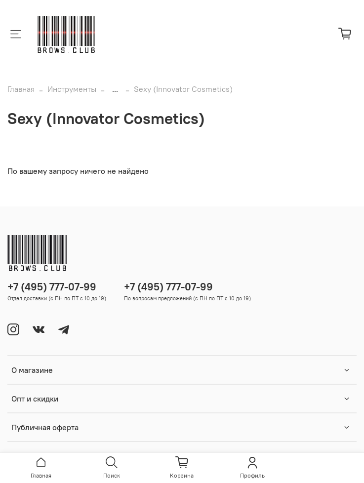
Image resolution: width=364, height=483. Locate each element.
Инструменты (71, 89)
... (115, 88)
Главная (21, 89)
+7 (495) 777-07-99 (51, 286)
